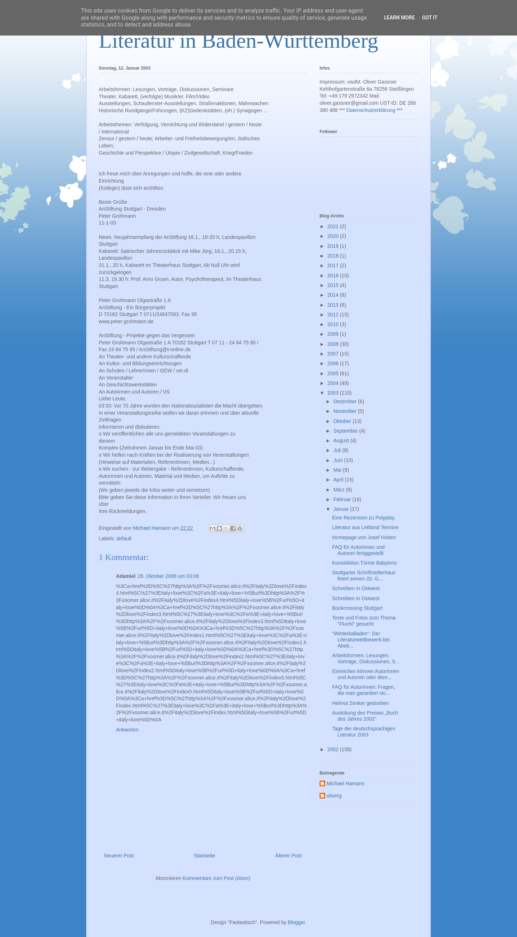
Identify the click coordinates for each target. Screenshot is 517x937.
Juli (337, 450)
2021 (333, 226)
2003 (333, 393)
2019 (333, 246)
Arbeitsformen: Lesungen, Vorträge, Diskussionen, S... (366, 658)
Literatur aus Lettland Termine (365, 527)
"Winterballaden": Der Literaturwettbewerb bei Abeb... (361, 640)
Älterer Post (288, 855)
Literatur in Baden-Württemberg (238, 40)
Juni (338, 460)
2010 (333, 324)
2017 (333, 265)
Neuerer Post (119, 855)
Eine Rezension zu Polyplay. (363, 518)
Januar (341, 509)
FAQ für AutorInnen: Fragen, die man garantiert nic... (363, 690)
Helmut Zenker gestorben (360, 703)
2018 (333, 256)
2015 (333, 285)
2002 (333, 749)
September (346, 431)
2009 (333, 334)
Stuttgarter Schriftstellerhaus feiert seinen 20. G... (364, 575)
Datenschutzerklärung (370, 110)
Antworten (127, 730)
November (345, 411)
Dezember (345, 401)
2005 (333, 373)
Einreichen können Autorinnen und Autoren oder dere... (365, 674)
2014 (333, 295)
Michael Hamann (345, 783)
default (123, 538)
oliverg (334, 796)
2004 (333, 383)
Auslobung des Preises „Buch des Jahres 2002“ (365, 716)
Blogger (296, 922)
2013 (333, 305)
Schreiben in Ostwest (355, 588)
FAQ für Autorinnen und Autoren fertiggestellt (358, 550)
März (339, 490)
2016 (333, 275)
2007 (333, 354)
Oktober (343, 421)
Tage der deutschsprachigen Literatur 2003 (363, 732)
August (341, 440)
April (339, 479)
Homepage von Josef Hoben (364, 537)
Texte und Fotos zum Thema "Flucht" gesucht (364, 621)
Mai (338, 470)
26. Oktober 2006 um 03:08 (168, 576)
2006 (333, 363)
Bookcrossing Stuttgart (357, 608)
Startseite (204, 855)
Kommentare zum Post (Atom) (216, 878)
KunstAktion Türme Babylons (364, 563)
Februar (342, 499)
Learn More (399, 17)
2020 (333, 236)
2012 (333, 314)
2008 (333, 344)
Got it (429, 17)
